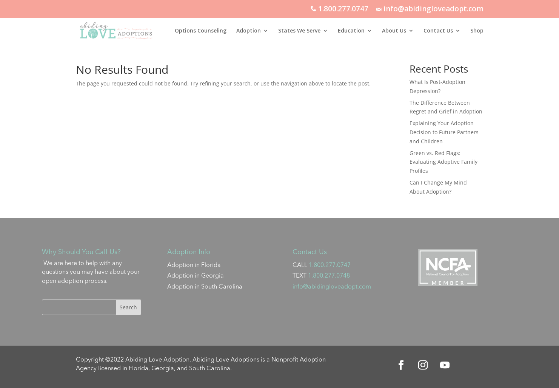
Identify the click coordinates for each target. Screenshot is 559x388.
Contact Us (438, 31)
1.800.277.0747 (339, 9)
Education (351, 31)
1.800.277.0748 (329, 276)
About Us (394, 31)
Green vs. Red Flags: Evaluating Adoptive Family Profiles (443, 162)
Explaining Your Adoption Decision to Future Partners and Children (444, 132)
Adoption (248, 31)
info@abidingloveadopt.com (430, 9)
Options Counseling (200, 31)
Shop (477, 31)
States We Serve (299, 31)
